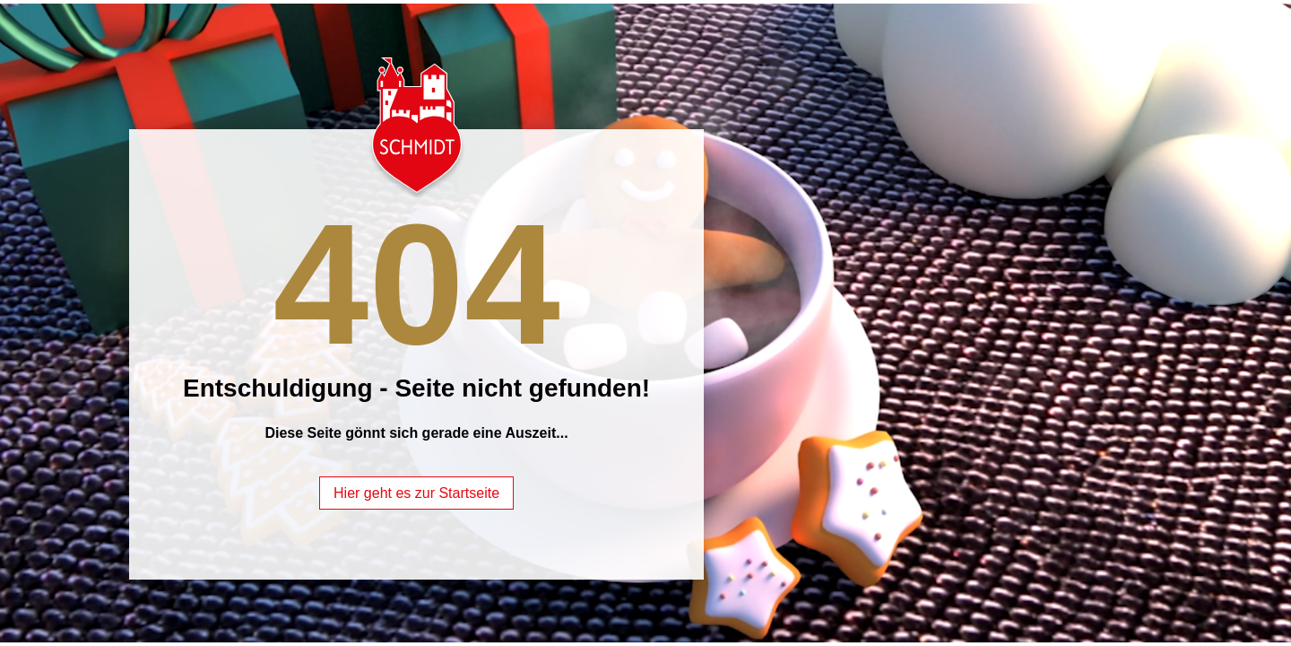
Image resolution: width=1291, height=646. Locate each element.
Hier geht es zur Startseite (416, 493)
